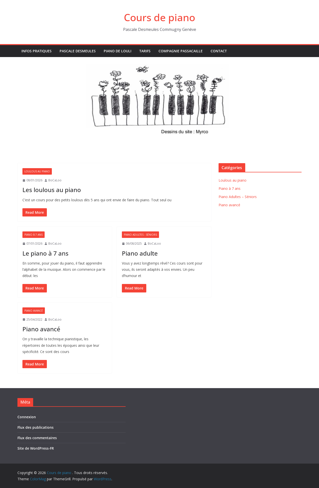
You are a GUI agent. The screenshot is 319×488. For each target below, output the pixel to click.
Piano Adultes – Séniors (238, 196)
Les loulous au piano (51, 190)
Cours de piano (159, 17)
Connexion (26, 417)
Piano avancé (33, 310)
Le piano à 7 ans (45, 253)
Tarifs (145, 51)
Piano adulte (140, 253)
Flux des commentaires (37, 437)
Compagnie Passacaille (181, 51)
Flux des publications (35, 427)
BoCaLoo (55, 180)
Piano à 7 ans (33, 234)
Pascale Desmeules (78, 51)
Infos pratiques (36, 51)
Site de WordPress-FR (35, 448)
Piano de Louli (117, 51)
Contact (219, 51)
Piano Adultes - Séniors (140, 234)
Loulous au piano (37, 171)
